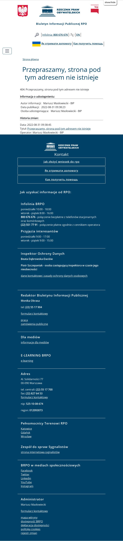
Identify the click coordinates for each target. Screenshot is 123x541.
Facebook (27, 470)
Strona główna (31, 59)
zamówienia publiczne (34, 324)
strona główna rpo (61, 147)
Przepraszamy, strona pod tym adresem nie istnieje (59, 128)
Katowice (26, 428)
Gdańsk (25, 432)
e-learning (27, 361)
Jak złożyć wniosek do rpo (62, 161)
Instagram (27, 486)
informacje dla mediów (35, 342)
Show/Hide (110, 2)
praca (24, 320)
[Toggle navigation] (7, 51)
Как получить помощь (61, 179)
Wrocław (26, 436)
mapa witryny (29, 517)
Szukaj (37, 35)
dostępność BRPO (32, 521)
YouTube (26, 482)
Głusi (72, 35)
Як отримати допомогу (61, 170)
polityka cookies (30, 529)
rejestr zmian (29, 533)
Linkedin (26, 478)
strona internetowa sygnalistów (40, 452)
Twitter (25, 474)
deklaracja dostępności (35, 525)
